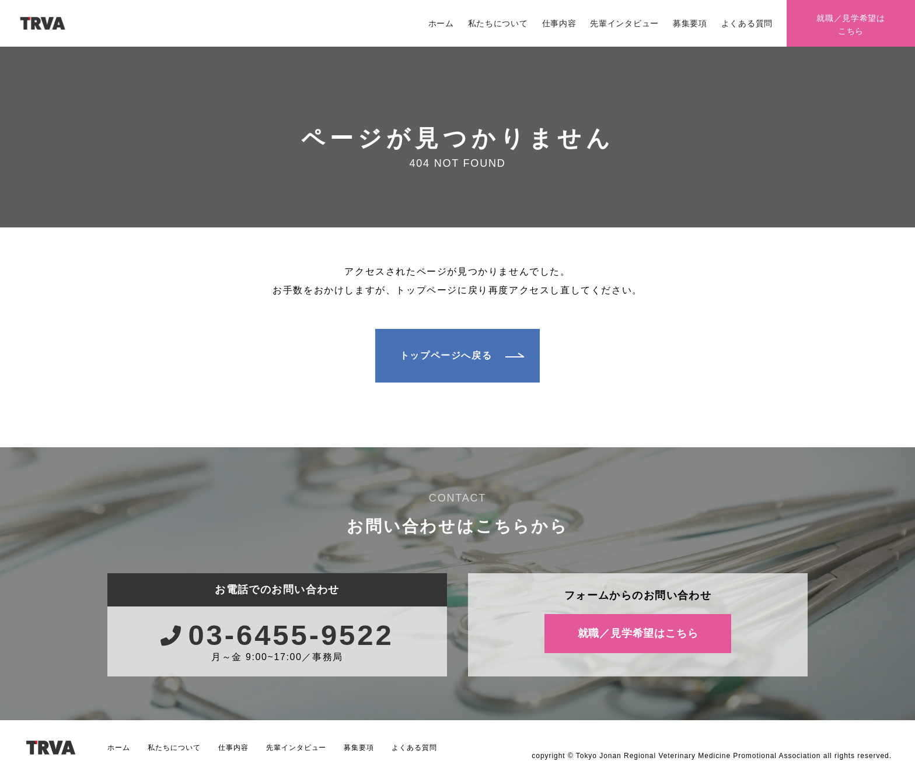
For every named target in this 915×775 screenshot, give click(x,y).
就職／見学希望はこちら (850, 24)
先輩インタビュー (624, 23)
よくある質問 (747, 23)
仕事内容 (559, 23)
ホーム (441, 23)
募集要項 (690, 23)
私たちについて (498, 23)
